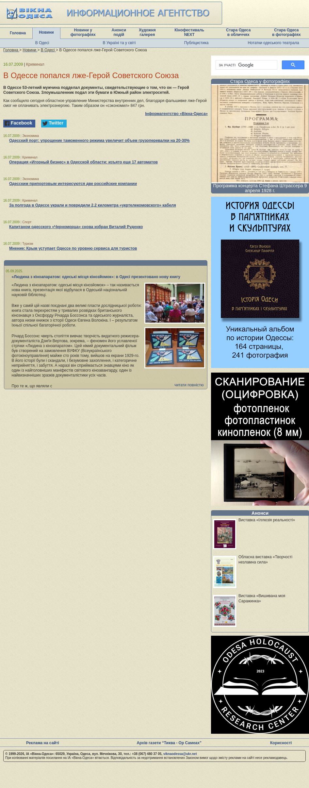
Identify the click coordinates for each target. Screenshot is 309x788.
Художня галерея (147, 32)
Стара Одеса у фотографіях (260, 81)
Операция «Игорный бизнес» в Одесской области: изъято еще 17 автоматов (83, 162)
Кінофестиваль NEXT (189, 32)
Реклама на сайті (42, 743)
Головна (18, 33)
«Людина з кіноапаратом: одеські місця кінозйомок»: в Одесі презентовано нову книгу (96, 277)
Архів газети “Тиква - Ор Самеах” (169, 743)
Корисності (281, 743)
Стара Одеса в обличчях (238, 32)
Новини (46, 32)
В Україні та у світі (119, 43)
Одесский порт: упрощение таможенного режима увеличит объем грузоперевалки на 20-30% (99, 140)
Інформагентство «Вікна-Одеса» (176, 113)
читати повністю (189, 385)
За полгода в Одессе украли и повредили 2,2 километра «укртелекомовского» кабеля (92, 205)
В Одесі (42, 43)
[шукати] (246, 65)
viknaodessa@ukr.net (180, 754)
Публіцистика (196, 43)
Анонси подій (119, 32)
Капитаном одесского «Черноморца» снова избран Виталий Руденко (76, 227)
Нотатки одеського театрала (273, 43)
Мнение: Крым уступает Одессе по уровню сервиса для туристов (73, 248)
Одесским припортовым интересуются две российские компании (73, 183)
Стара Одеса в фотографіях (286, 32)
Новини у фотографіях (83, 32)
